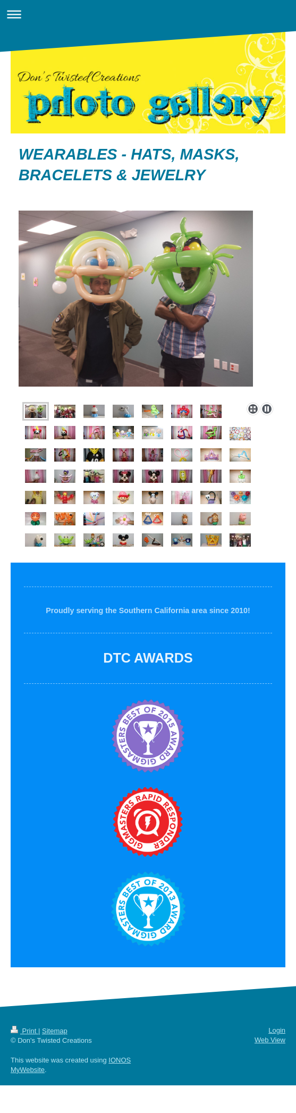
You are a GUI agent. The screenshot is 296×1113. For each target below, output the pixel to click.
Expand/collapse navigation (148, 14)
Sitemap (54, 1031)
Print (24, 1031)
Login (276, 1030)
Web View (270, 1040)
